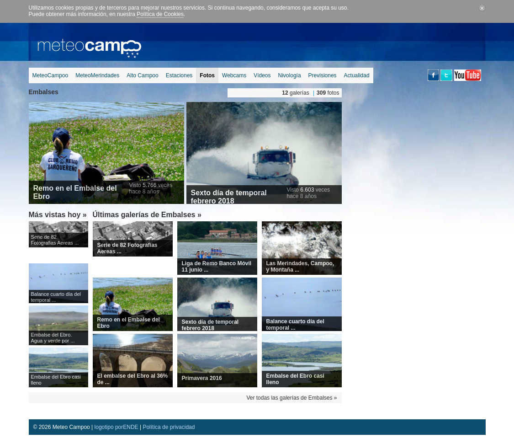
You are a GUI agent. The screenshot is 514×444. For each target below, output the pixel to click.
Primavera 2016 (202, 378)
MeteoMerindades (97, 75)
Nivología (289, 75)
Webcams (234, 75)
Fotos (207, 75)
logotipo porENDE (116, 427)
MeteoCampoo (50, 75)
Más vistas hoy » (58, 215)
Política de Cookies (160, 14)
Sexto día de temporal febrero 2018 (229, 197)
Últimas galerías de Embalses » (147, 215)
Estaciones (179, 75)
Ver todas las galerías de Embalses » (291, 398)
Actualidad (357, 75)
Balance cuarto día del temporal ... (56, 297)
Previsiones (322, 75)
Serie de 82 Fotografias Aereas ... (55, 240)
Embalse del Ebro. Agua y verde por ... (53, 337)
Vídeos (262, 75)
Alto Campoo (142, 75)
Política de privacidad (169, 427)
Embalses (43, 92)
